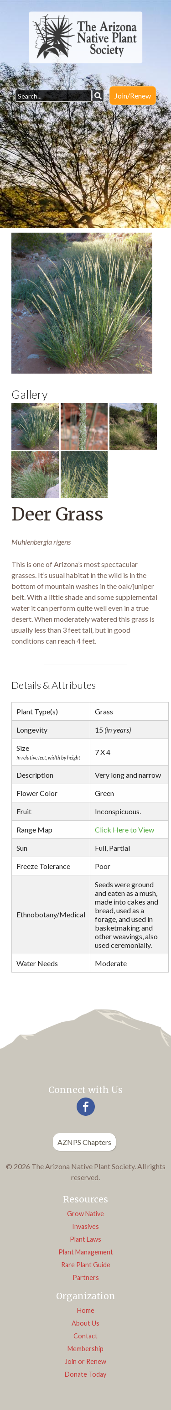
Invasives (85, 1226)
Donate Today (85, 1374)
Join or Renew (85, 1361)
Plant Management (85, 1252)
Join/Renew (132, 95)
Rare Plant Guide (85, 1265)
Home (85, 1310)
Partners (86, 1277)
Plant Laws (85, 1239)
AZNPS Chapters (84, 1142)
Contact (85, 1336)
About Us (85, 1323)
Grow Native (85, 1213)
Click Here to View (124, 829)
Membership (85, 1349)
